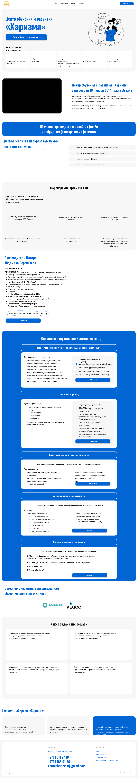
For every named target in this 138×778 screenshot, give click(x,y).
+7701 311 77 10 (58, 757)
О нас (98, 751)
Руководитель (101, 757)
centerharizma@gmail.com (66, 765)
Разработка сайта (126, 773)
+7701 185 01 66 (59, 761)
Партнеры (100, 754)
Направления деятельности (107, 760)
